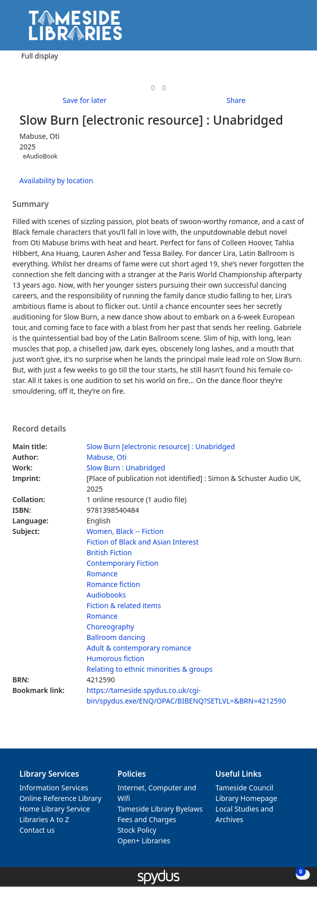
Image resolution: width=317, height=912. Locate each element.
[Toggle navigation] (294, 29)
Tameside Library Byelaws (160, 809)
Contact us (37, 830)
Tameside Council (245, 787)
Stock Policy (137, 830)
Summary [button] (31, 204)
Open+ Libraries (144, 840)
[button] (281, 29)
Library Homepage (246, 798)
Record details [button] (39, 429)
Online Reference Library (60, 798)
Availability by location (56, 180)
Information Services (54, 787)
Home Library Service (55, 809)
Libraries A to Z (44, 819)
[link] (153, 87)
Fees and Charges (147, 819)
